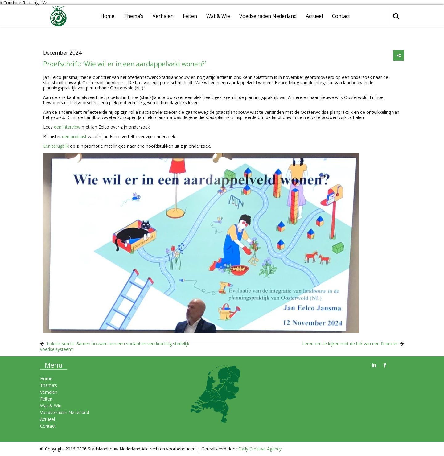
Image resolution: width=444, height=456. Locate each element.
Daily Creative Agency (260, 449)
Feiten (190, 16)
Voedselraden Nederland (268, 16)
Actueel (314, 16)
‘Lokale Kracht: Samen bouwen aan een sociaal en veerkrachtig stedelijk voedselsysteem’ (114, 346)
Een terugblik (56, 146)
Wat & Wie (218, 16)
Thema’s (133, 16)
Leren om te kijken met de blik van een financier (350, 344)
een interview (67, 127)
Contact (341, 16)
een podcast (74, 136)
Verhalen (163, 16)
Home (107, 16)
